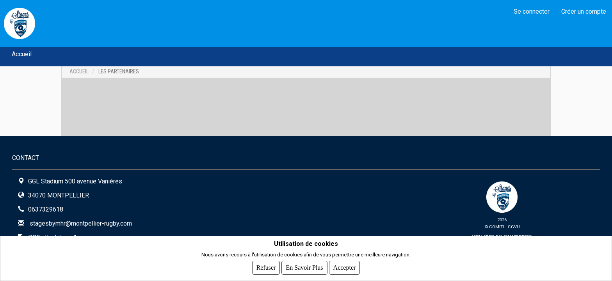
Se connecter (532, 11)
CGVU (514, 226)
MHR (55, 23)
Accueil (22, 54)
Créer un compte (583, 11)
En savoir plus (304, 267)
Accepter (344, 267)
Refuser (266, 267)
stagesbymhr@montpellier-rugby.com (81, 223)
